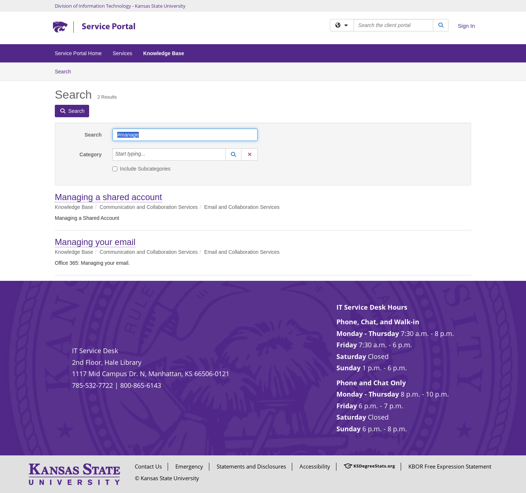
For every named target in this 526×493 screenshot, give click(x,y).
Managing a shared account (108, 197)
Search (65, 71)
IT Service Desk (95, 350)
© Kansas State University (167, 478)
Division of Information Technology (93, 6)
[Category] (149, 154)
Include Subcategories (142, 169)
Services (122, 53)
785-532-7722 (92, 385)
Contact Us (148, 466)
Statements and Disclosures (251, 466)
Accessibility (315, 466)
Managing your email (95, 242)
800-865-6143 (140, 385)
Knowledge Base (163, 53)
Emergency (189, 466)
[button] (233, 154)
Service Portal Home (78, 53)
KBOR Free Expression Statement (449, 466)
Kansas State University (160, 6)
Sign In (466, 26)
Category (91, 154)
